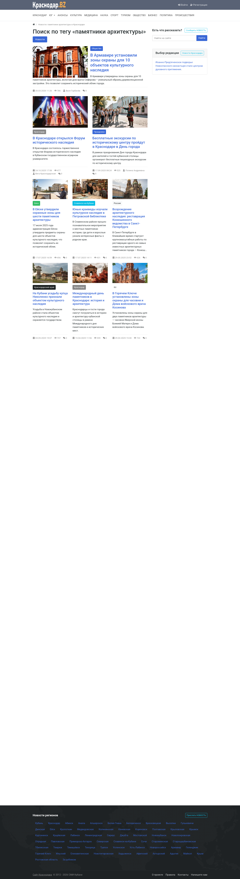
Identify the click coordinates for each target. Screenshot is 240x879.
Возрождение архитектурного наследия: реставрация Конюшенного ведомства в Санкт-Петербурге (128, 218)
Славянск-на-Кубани (84, 203)
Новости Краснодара (192, 53)
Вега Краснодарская (45, 173)
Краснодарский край (44, 287)
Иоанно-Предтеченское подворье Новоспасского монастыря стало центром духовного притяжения (179, 66)
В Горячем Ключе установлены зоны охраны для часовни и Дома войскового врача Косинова (129, 300)
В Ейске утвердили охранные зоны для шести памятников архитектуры (46, 215)
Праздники (99, 132)
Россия (117, 203)
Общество (96, 48)
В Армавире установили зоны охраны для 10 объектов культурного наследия (113, 63)
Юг (115, 287)
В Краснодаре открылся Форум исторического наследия (59, 140)
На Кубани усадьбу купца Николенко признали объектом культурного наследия (50, 299)
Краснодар (39, 132)
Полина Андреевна (135, 170)
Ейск (36, 203)
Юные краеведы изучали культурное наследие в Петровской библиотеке (90, 213)
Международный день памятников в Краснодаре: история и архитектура (88, 299)
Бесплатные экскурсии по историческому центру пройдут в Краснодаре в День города (118, 142)
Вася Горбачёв (73, 90)
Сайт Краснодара (42, 874)
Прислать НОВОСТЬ (196, 815)
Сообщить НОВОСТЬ (196, 30)
